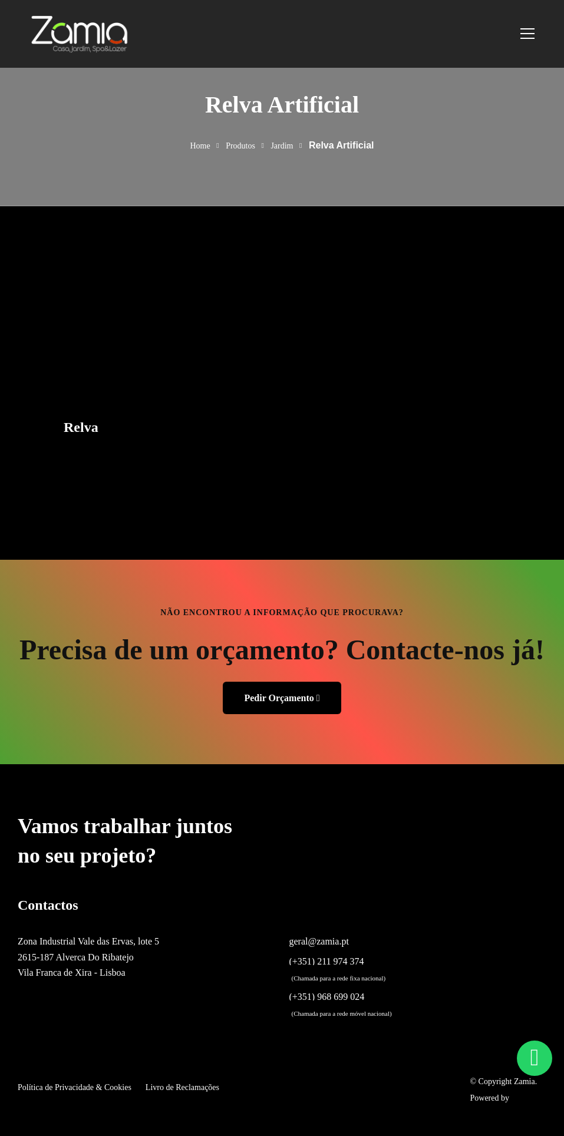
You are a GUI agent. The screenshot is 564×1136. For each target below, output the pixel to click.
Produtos (240, 145)
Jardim (282, 145)
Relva (81, 427)
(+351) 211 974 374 (326, 961)
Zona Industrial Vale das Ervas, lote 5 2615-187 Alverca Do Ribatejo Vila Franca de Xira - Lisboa (88, 956)
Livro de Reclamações (182, 1087)
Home (200, 145)
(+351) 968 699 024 (327, 996)
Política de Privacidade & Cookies (74, 1087)
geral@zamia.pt (319, 941)
